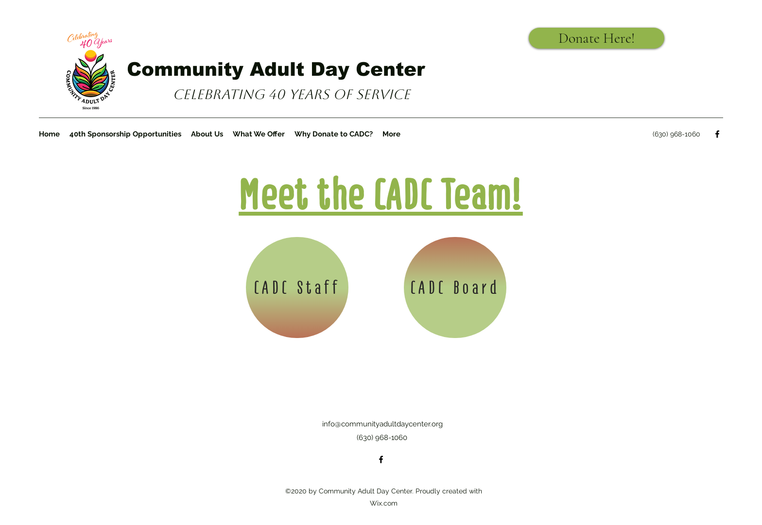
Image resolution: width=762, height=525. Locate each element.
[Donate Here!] (596, 38)
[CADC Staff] (297, 287)
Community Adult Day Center (276, 69)
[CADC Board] (455, 287)
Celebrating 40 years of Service (291, 94)
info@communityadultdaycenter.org (382, 424)
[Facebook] (717, 134)
